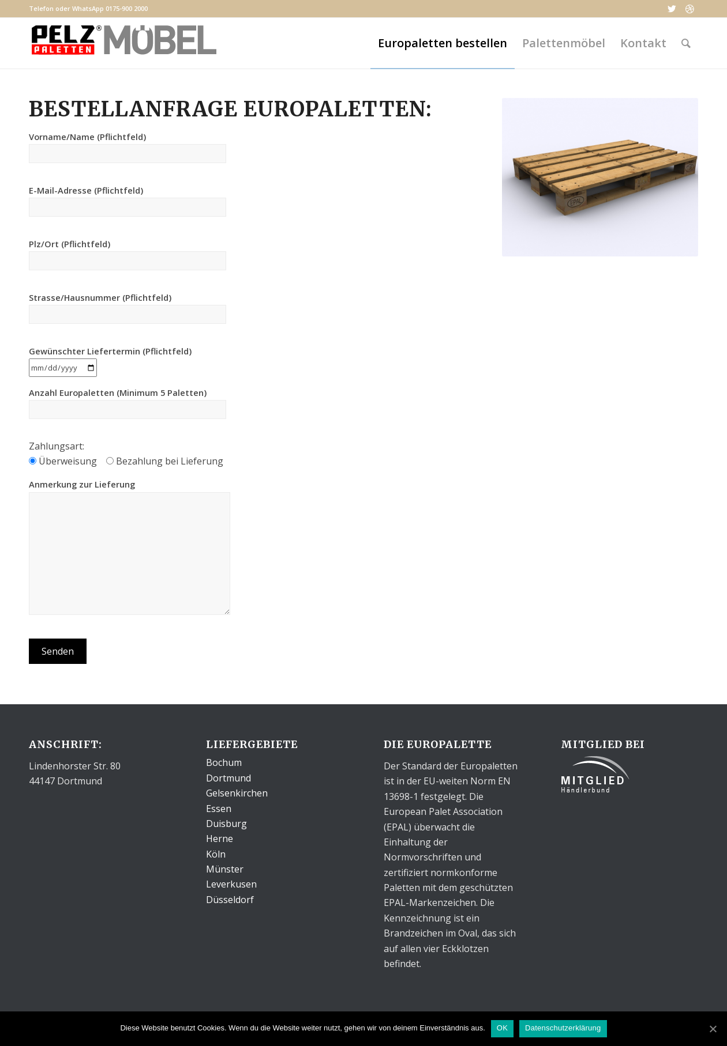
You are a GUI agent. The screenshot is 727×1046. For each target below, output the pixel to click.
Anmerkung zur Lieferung (129, 546)
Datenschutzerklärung (563, 1028)
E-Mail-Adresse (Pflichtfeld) (127, 200)
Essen (218, 808)
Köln (216, 854)
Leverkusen (231, 884)
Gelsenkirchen (237, 793)
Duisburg (226, 823)
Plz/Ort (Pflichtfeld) (127, 254)
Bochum (224, 762)
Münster (224, 869)
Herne (219, 838)
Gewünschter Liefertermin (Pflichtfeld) (110, 359)
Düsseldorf (230, 899)
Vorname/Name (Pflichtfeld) (127, 147)
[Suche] (686, 43)
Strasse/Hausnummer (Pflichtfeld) (127, 308)
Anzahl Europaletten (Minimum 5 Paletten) (127, 403)
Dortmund (228, 778)
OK (502, 1028)
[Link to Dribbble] (689, 8)
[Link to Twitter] (672, 8)
